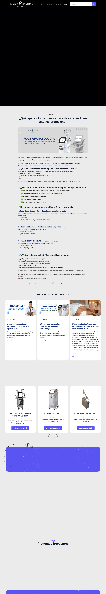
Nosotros (49, 4)
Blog (65, 4)
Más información (20, 322)
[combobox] (31, 529)
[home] (21, 4)
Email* (30, 533)
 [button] (55, 329)
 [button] (50, 329)
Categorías (58, 4)
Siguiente (72, 544)
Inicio (42, 4)
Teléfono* (31, 525)
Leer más (10, 234)
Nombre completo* (34, 516)
